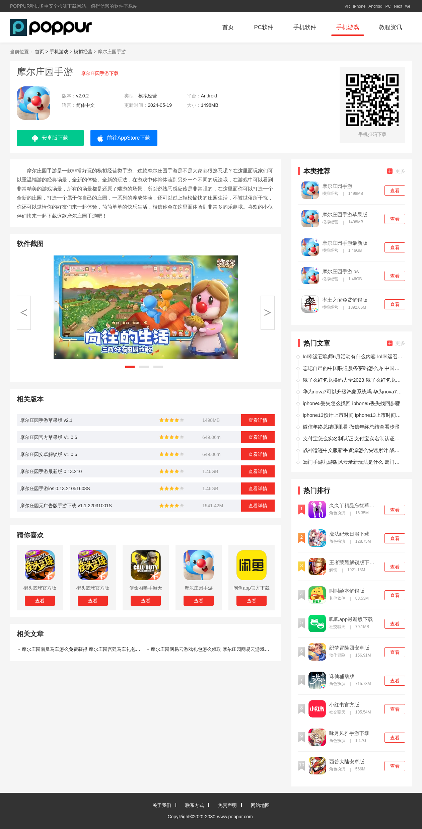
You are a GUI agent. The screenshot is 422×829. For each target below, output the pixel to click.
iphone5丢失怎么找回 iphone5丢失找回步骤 (351, 403)
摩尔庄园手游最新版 (344, 243)
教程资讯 (390, 27)
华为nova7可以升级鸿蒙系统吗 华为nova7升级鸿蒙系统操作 (353, 391)
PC (388, 6)
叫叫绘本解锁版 (346, 591)
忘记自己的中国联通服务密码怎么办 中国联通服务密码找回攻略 (353, 368)
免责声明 (227, 805)
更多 (396, 171)
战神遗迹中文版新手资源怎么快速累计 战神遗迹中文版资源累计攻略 (353, 450)
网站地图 (260, 805)
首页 (228, 27)
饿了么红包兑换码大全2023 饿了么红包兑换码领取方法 (353, 380)
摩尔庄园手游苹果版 (344, 214)
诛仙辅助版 (341, 676)
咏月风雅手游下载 (349, 733)
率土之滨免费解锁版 (344, 300)
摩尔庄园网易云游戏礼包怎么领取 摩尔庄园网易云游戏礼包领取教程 (213, 649)
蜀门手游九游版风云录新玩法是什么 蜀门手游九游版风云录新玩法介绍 (353, 462)
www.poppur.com (235, 816)
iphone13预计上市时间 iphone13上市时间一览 (353, 415)
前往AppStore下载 (124, 138)
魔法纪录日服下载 (349, 534)
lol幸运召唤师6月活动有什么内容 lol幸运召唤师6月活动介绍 (353, 356)
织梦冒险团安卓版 (349, 648)
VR (347, 6)
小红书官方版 (344, 704)
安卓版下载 (50, 138)
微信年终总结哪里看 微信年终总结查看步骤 (351, 427)
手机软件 (304, 27)
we (407, 6)
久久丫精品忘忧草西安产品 (354, 505)
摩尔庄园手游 (337, 186)
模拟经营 (83, 51)
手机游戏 (347, 27)
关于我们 (161, 805)
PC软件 (263, 27)
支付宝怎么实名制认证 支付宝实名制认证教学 (353, 438)
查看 (395, 190)
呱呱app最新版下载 (351, 619)
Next (398, 6)
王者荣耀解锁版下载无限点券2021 (354, 562)
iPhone (359, 6)
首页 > (42, 51)
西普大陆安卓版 (346, 761)
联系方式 (194, 805)
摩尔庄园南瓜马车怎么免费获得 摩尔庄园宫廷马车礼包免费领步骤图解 (84, 649)
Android (375, 6)
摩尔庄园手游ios (340, 271)
